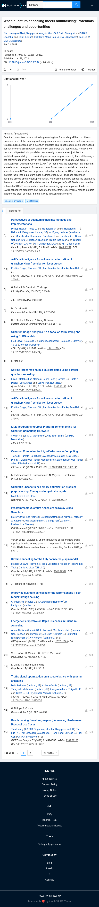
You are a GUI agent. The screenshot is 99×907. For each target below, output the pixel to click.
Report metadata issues (49, 825)
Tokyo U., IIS (74, 689)
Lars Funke (63, 268)
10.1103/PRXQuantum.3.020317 (28, 532)
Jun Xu (50, 729)
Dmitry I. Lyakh (19, 459)
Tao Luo (83, 37)
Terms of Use (50, 795)
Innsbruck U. (76, 232)
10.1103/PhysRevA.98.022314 (27, 575)
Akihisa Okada (49, 685)
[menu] (90, 5)
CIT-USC (40, 567)
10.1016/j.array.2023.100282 (24, 62)
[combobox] (58, 4)
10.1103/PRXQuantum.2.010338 (28, 645)
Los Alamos (34, 379)
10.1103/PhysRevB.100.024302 (27, 613)
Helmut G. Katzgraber (22, 232)
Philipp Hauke (18, 228)
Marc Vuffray (18, 517)
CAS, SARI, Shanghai (64, 33)
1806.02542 (60, 571)
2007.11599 (61, 641)
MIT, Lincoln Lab (70, 243)
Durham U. (35, 634)
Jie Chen (47, 634)
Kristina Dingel (19, 268)
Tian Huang (10, 33)
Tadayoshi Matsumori (22, 689)
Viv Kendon (36, 637)
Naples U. (31, 601)
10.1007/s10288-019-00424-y (26, 352)
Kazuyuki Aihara (58, 689)
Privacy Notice (49, 790)
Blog (49, 862)
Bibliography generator (49, 844)
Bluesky (49, 868)
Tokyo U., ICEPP (24, 693)
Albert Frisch (18, 463)
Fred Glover (17, 341)
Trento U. (32, 228)
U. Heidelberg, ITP (70, 228)
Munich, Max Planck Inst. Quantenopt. (36, 236)
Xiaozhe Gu (44, 733)
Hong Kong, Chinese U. (64, 733)
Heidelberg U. (49, 228)
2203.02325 (72, 740)
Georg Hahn (49, 379)
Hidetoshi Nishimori (37, 240)
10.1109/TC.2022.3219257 (30, 744)
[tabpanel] (49, 487)
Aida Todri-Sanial (55, 435)
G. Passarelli (17, 601)
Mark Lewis (17, 496)
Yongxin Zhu (45, 33)
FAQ (49, 814)
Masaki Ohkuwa (19, 563)
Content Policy (49, 784)
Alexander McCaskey (54, 456)
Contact (49, 879)
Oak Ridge (36, 456)
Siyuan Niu (16, 435)
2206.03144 (25, 443)
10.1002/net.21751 (57, 499)
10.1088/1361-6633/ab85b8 (25, 251)
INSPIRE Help (49, 820)
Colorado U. (31, 341)
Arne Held (75, 268)
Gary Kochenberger (49, 341)
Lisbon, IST (41, 232)
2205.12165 (60, 386)
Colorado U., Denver (71, 341)
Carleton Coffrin (49, 517)
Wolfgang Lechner (58, 232)
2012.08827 (61, 528)
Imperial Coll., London (39, 630)
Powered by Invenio (49, 896)
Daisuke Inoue (18, 685)
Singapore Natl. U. (64, 729)
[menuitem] (92, 5)
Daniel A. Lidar (26, 567)
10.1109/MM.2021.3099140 (62, 467)
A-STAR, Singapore (27, 33)
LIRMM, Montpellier (34, 435)
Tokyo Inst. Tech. (59, 240)
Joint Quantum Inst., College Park (41, 520)
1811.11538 (53, 348)
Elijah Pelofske (19, 379)
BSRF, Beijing (25, 37)
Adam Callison (19, 630)
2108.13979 (48, 275)
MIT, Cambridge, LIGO (45, 243)
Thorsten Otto (35, 268)
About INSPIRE (49, 778)
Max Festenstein (61, 630)
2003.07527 (54, 696)
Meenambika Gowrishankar (55, 459)
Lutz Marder (49, 268)
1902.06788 (61, 609)
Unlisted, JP (34, 685)
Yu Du (14, 344)
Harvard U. (62, 379)
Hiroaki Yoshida (42, 693)
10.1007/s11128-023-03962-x (26, 390)
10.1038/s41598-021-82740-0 (26, 700)
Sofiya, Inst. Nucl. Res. (49, 382)
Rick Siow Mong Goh (45, 37)
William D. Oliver (23, 243)
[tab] (13, 211)
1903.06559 (65, 247)
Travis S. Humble (20, 456)
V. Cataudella (45, 601)
